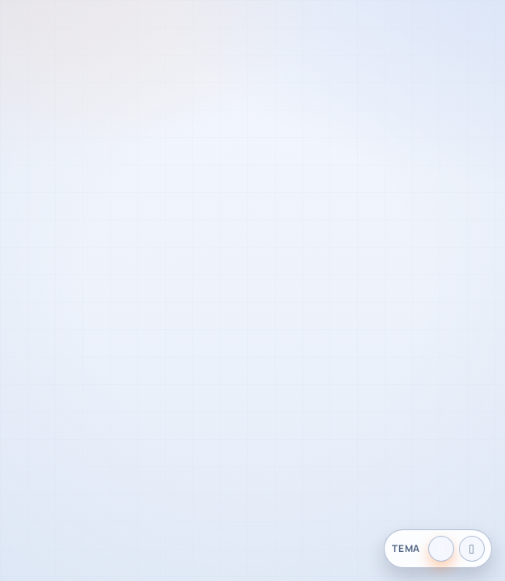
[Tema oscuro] (472, 549)
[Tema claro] (441, 549)
